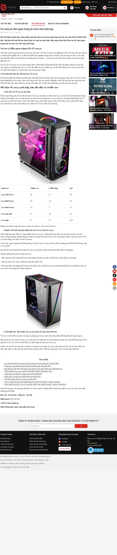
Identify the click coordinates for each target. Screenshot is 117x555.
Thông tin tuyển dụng (6, 444)
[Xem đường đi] (92, 443)
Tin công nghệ (38, 24)
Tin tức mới (5, 24)
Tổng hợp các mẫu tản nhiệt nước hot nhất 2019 (22, 377)
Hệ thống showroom (53, 2)
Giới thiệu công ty (5, 438)
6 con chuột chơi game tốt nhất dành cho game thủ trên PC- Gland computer (32, 382)
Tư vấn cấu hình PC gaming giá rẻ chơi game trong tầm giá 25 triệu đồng (31, 363)
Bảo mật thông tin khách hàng (38, 450)
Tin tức (95, 2)
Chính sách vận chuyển (36, 447)
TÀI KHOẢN (113, 2)
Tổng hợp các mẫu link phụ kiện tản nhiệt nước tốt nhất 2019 (27, 366)
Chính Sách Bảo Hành (36, 438)
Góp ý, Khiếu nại (5, 441)
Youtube (62, 442)
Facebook (63, 439)
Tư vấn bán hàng (67, 2)
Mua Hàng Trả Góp (6, 450)
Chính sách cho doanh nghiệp (38, 444)
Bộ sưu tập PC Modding (58, 24)
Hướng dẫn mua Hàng (7, 447)
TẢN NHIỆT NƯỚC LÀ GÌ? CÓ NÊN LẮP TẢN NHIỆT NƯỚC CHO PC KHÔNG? (35, 384)
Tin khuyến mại (21, 24)
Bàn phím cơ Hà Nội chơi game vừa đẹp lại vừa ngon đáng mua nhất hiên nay (33, 369)
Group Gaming (64, 445)
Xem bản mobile (65, 448)
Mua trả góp (86, 2)
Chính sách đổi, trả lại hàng (37, 441)
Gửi (81, 426)
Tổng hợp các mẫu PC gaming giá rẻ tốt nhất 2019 (23, 374)
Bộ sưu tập (77, 2)
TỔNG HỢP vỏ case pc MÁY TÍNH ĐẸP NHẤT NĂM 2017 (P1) (28, 371)
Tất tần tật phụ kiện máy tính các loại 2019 (20, 379)
